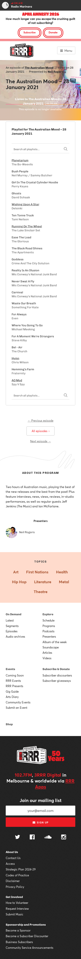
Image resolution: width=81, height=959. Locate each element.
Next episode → (40, 441)
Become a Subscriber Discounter (27, 936)
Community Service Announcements (29, 948)
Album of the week (55, 642)
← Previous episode (40, 420)
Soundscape (51, 647)
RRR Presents (14, 686)
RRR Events (13, 681)
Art (15, 571)
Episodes (12, 631)
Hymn (15, 358)
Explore (48, 614)
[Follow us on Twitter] (17, 837)
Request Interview (17, 908)
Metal (64, 581)
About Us (12, 852)
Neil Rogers (55, 71)
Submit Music (14, 914)
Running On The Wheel (27, 226)
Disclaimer (13, 881)
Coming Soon (15, 675)
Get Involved (14, 897)
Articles (47, 653)
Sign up (40, 822)
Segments (12, 626)
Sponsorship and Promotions (26, 924)
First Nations (37, 571)
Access (10, 864)
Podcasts (49, 631)
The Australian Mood (39, 67)
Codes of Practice (17, 875)
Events (10, 669)
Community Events (18, 702)
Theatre (40, 591)
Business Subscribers (19, 942)
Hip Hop (19, 581)
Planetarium (20, 160)
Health (62, 571)
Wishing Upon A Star (25, 204)
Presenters (49, 636)
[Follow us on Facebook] (32, 837)
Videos (47, 658)
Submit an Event (16, 707)
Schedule (49, 620)
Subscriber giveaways (57, 681)
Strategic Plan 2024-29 (21, 869)
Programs (49, 626)
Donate (53, 32)
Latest (10, 620)
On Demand (13, 614)
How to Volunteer (17, 903)
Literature (42, 581)
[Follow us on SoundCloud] (48, 837)
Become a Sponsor (18, 930)
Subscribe (29, 32)
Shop (9, 724)
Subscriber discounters (57, 675)
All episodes (40, 431)
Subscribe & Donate (56, 669)
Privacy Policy (15, 887)
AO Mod (17, 380)
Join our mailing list (41, 800)
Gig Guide (12, 691)
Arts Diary (12, 697)
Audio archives (15, 636)
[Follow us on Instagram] (63, 837)
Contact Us (13, 858)
